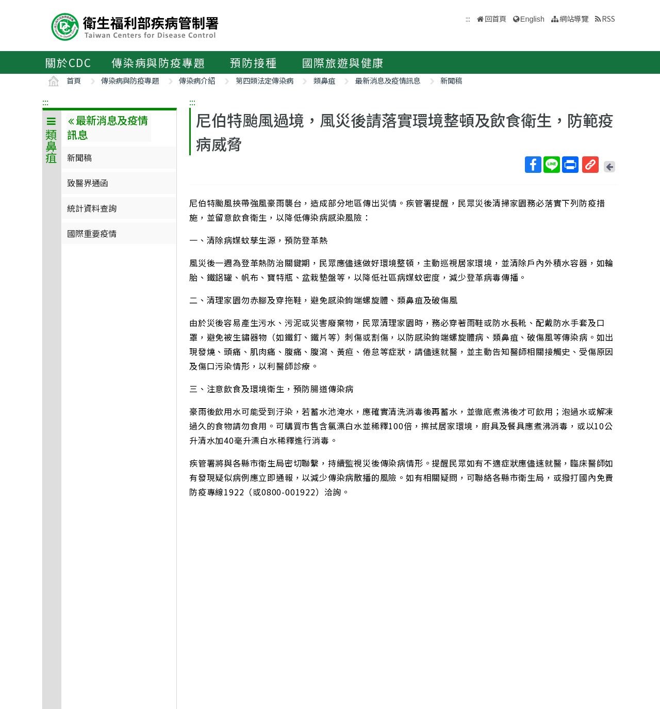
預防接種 (253, 62)
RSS (608, 18)
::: (45, 101)
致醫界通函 (87, 182)
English (532, 19)
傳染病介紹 (197, 80)
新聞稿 (451, 80)
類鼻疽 (324, 80)
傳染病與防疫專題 (158, 62)
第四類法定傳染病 (264, 80)
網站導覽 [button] (573, 18)
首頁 (74, 80)
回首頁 (495, 18)
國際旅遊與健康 (343, 62)
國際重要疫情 (92, 233)
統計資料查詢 (92, 208)
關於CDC (68, 62)
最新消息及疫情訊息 (387, 80)
